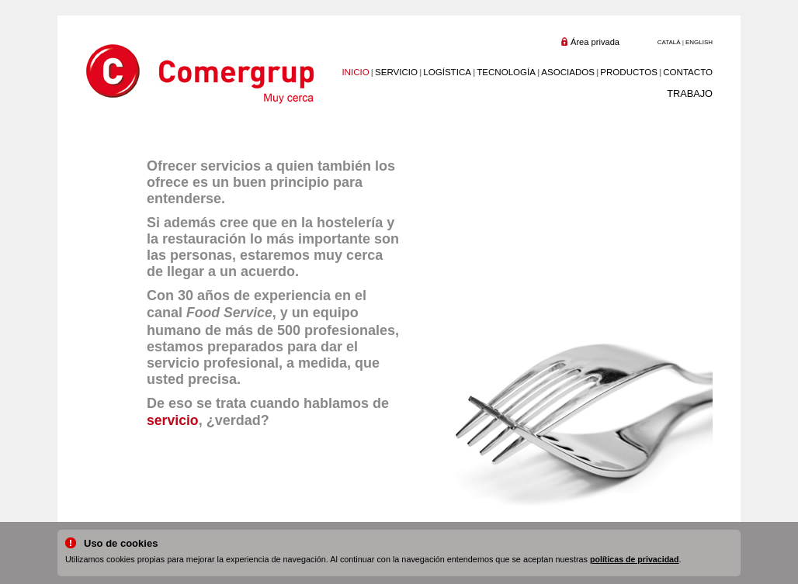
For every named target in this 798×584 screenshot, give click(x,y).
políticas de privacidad (634, 559)
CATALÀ (669, 42)
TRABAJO (690, 93)
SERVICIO (396, 72)
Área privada (595, 42)
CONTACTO (688, 72)
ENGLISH (699, 42)
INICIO (355, 72)
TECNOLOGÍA (506, 72)
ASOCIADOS (568, 72)
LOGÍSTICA (447, 72)
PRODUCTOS (628, 72)
